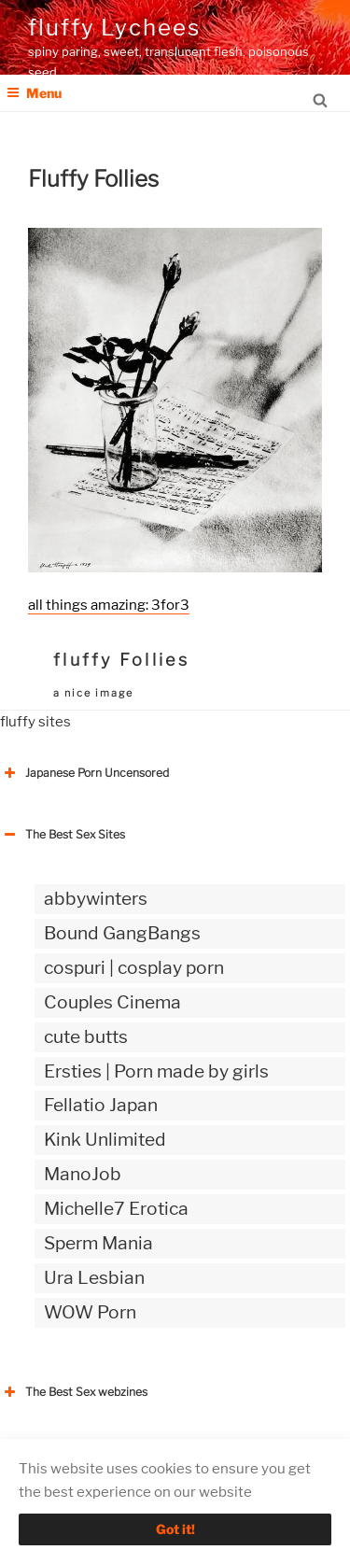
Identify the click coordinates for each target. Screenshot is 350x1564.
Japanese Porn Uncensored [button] (84, 773)
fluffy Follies (121, 659)
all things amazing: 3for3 (108, 605)
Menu (34, 93)
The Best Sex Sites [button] (62, 834)
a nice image (93, 692)
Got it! (175, 1529)
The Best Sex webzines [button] (73, 1392)
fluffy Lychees (114, 27)
